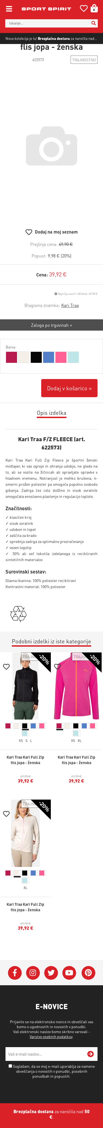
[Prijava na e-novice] (91, 1069)
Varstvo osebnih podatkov (51, 1051)
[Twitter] (51, 988)
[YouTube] (69, 988)
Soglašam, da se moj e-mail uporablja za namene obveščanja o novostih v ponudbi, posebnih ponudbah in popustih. (54, 1086)
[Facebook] (15, 988)
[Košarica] (92, 8)
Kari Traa (70, 320)
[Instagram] (33, 988)
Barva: (11, 362)
